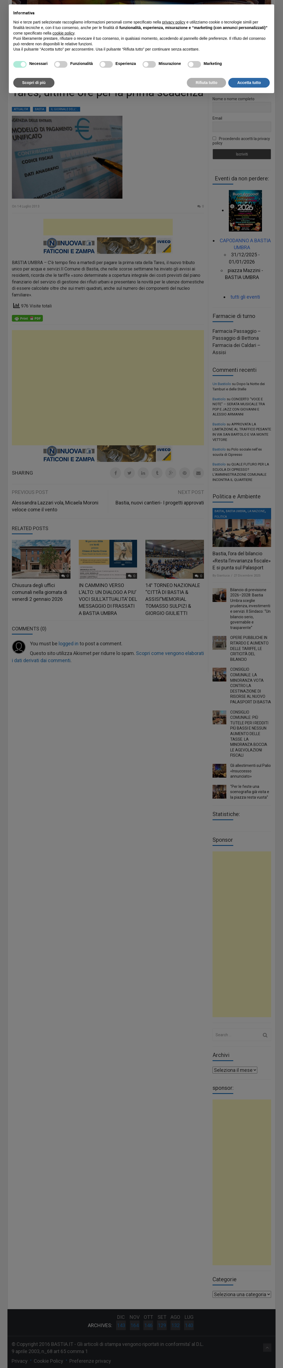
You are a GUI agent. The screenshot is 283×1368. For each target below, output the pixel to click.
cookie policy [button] (63, 33)
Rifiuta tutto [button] (207, 82)
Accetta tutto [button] (249, 82)
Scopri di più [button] (34, 82)
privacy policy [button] (173, 22)
